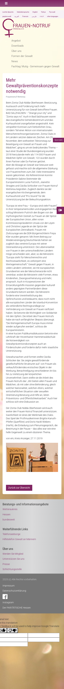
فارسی (34, 16)
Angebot (16, 40)
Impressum (9, 585)
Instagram (8, 602)
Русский (52, 12)
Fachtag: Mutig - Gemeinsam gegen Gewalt (35, 66)
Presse (6, 564)
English (35, 12)
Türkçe (43, 12)
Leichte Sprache (7, 12)
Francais (25, 16)
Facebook (5, 596)
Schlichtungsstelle (12, 569)
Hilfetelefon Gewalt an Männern (19, 539)
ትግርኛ (42, 16)
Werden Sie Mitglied (13, 553)
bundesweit (9, 519)
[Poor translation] (12, 630)
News (14, 61)
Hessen (6, 514)
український (6, 16)
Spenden (58, 140)
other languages (52, 16)
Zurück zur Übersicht (19, 487)
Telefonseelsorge (11, 534)
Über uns (16, 51)
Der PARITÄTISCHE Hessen (17, 607)
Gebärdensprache (23, 12)
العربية (17, 16)
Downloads (17, 45)
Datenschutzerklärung (14, 590)
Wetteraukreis (10, 509)
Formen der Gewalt (22, 56)
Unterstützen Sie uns (13, 559)
